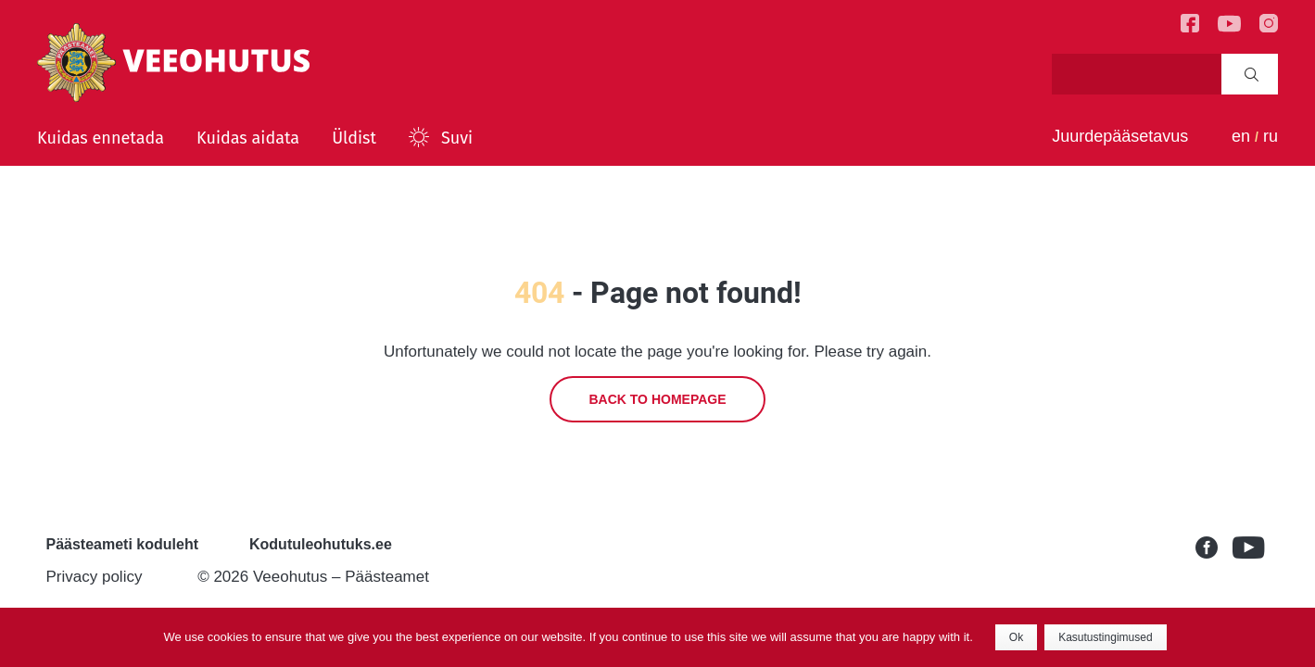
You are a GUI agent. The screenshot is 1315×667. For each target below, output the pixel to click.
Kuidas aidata (247, 138)
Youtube (1251, 547)
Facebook (1214, 547)
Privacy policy (94, 576)
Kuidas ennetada (100, 138)
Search (1251, 74)
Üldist (354, 138)
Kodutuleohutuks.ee (320, 544)
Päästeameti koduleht (122, 544)
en (1241, 136)
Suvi (457, 138)
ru (1270, 136)
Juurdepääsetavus (1120, 136)
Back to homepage (657, 399)
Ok (1016, 637)
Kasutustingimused (1105, 637)
